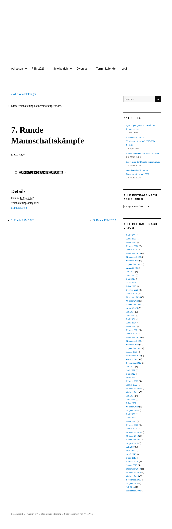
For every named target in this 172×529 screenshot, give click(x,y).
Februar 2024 (132, 330)
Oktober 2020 (132, 406)
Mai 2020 (130, 414)
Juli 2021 (130, 395)
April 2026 (131, 238)
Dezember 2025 (133, 253)
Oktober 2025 (132, 260)
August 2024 (132, 308)
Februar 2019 (132, 461)
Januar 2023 (131, 352)
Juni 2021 (130, 399)
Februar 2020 (132, 425)
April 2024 (131, 322)
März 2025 (131, 286)
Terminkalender (106, 68)
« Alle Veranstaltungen (23, 94)
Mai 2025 (130, 279)
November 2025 (133, 257)
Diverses (82, 68)
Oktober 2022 (132, 359)
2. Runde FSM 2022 (22, 220)
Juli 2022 (130, 366)
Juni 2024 (130, 315)
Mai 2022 (130, 373)
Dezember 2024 (133, 297)
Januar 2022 (131, 384)
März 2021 (131, 403)
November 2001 (133, 490)
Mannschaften (19, 207)
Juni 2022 (130, 370)
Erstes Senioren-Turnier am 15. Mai (142, 153)
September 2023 (133, 348)
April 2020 (131, 417)
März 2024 (131, 326)
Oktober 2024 (132, 300)
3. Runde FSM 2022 (104, 220)
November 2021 (133, 388)
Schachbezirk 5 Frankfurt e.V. (24, 513)
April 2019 (131, 454)
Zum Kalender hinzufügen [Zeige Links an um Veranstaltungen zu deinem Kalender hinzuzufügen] (41, 172)
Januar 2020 (131, 428)
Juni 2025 (130, 275)
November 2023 (133, 341)
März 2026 (131, 242)
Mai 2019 (130, 450)
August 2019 (132, 443)
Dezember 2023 (133, 337)
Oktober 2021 (132, 392)
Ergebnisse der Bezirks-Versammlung (143, 162)
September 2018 (133, 479)
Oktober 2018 (132, 476)
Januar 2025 (131, 293)
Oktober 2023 (132, 344)
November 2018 (133, 472)
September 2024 (133, 304)
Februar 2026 (132, 246)
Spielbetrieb (60, 68)
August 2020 (132, 410)
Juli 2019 (130, 447)
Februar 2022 (132, 381)
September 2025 (133, 264)
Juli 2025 (130, 271)
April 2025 (131, 282)
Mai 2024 (130, 319)
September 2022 (133, 363)
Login (125, 68)
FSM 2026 (38, 68)
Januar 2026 (131, 249)
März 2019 (131, 457)
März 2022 (131, 377)
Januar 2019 (131, 465)
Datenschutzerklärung (51, 513)
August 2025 (132, 268)
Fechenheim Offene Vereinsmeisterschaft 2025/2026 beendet (140, 141)
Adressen (17, 68)
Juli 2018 (130, 487)
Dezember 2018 (133, 468)
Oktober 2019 (132, 436)
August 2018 (132, 483)
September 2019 (133, 439)
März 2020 (131, 421)
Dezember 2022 (133, 355)
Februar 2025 (132, 289)
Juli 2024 (130, 311)
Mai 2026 (130, 235)
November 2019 (133, 432)
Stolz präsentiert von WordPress (78, 513)
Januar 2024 (131, 333)
